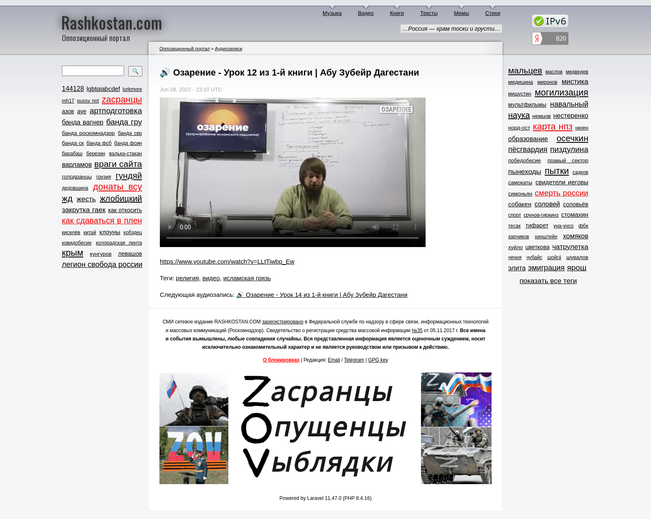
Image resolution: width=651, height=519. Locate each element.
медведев (577, 72)
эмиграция (546, 268)
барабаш (72, 154)
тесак (514, 226)
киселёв (71, 232)
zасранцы (122, 100)
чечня (514, 257)
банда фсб (98, 143)
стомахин (574, 214)
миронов (547, 82)
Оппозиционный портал (184, 48)
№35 (417, 330)
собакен (519, 204)
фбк (583, 226)
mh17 (68, 101)
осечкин (572, 138)
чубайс (534, 257)
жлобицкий (121, 198)
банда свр (130, 133)
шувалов (577, 257)
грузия (103, 177)
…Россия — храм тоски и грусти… (451, 28)
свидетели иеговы (562, 182)
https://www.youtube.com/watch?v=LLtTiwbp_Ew (227, 261)
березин (95, 154)
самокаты (520, 182)
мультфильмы (527, 104)
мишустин (519, 94)
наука (519, 115)
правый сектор (568, 160)
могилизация (561, 93)
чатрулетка (570, 247)
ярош (577, 267)
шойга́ (554, 257)
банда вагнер (82, 122)
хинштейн (546, 237)
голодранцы (77, 177)
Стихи (492, 13)
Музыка (332, 13)
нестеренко (571, 115)
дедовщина (75, 188)
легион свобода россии (102, 264)
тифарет (537, 225)
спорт (514, 215)
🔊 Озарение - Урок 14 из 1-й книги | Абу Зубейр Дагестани (321, 294)
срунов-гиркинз (541, 215)
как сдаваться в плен (102, 220)
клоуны (109, 231)
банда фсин (128, 143)
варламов (77, 164)
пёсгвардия (528, 149)
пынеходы (524, 172)
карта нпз (553, 127)
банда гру (124, 122)
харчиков (518, 237)
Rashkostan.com (111, 22)
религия (187, 278)
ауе (81, 111)
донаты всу (117, 187)
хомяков (575, 236)
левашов (130, 253)
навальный (569, 104)
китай (89, 232)
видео (211, 278)
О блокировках (281, 360)
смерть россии (561, 193)
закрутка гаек (83, 210)
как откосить (125, 210)
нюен (581, 128)
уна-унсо (563, 226)
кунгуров (101, 254)
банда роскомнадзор (88, 133)
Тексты (429, 13)
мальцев (525, 70)
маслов (554, 72)
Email (334, 360)
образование (528, 138)
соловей (547, 204)
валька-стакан (125, 154)
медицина (520, 82)
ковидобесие (77, 243)
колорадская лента (119, 243)
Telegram (354, 360)
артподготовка (116, 110)
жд (67, 198)
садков (580, 172)
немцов (541, 116)
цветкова (538, 247)
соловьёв (575, 204)
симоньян (520, 194)
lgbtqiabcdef (103, 88)
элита (517, 268)
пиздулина (569, 149)
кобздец (133, 232)
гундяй (128, 175)
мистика (575, 82)
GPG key (378, 360)
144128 (73, 88)
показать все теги (548, 281)
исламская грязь (247, 278)
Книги (397, 13)
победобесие (524, 160)
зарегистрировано (282, 322)
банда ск (73, 143)
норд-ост (519, 128)
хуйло (515, 247)
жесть (86, 199)
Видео (366, 13)
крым (72, 253)
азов (68, 111)
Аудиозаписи (228, 48)
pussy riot (88, 101)
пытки (557, 171)
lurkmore (132, 89)
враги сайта (118, 164)
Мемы (461, 13)
